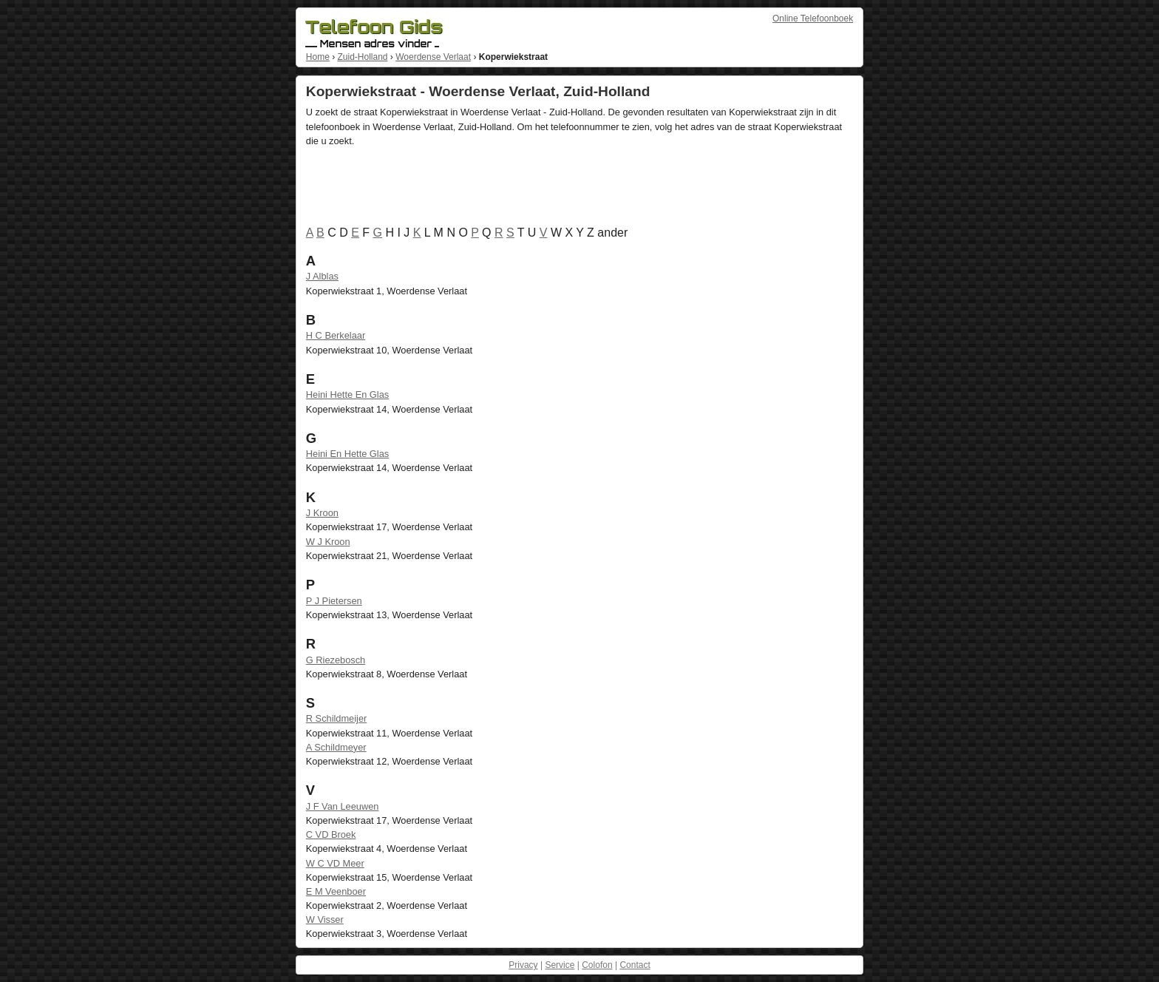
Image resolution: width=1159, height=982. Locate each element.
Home (318, 57)
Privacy (523, 965)
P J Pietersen (334, 600)
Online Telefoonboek (812, 18)
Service (559, 965)
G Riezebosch (335, 660)
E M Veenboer (336, 891)
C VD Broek (331, 834)
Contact (634, 965)
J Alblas (322, 276)
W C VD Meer (335, 863)
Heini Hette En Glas (347, 394)
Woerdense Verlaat (433, 57)
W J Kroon (328, 541)
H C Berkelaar (335, 335)
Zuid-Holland (362, 57)
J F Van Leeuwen (342, 806)
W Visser (325, 919)
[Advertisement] (575, 189)
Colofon (597, 965)
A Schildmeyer (336, 747)
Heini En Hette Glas (347, 453)
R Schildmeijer (336, 718)
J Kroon (322, 512)
